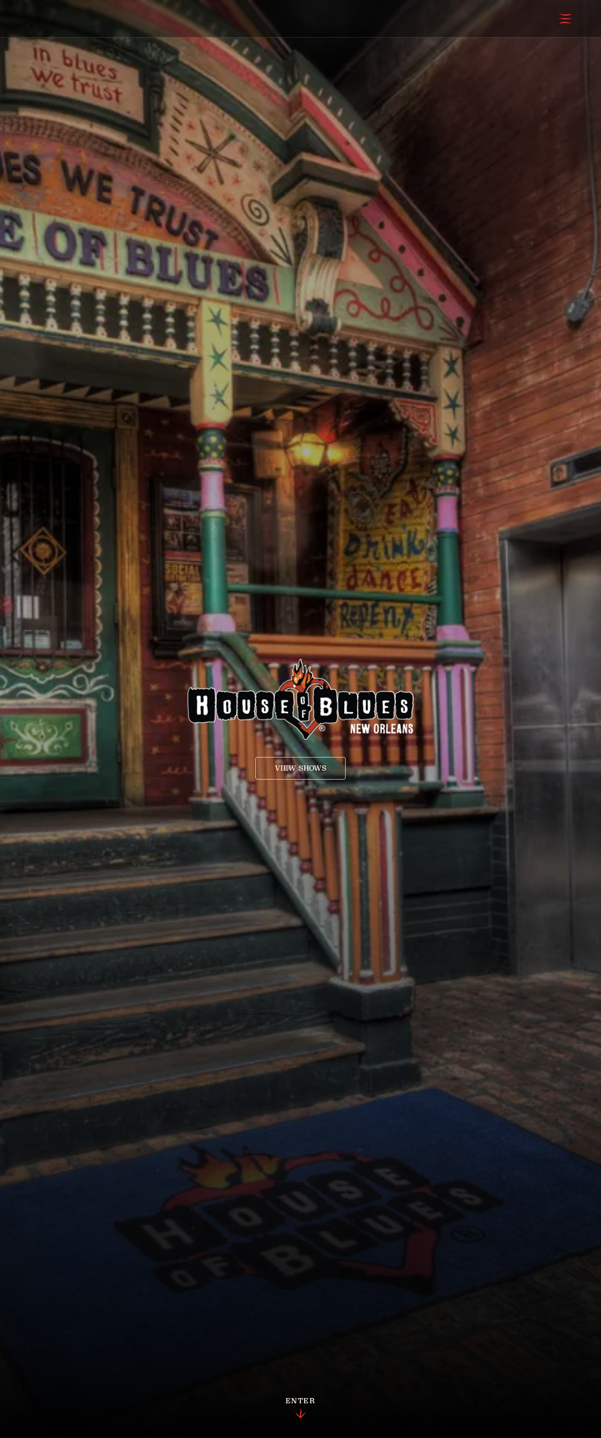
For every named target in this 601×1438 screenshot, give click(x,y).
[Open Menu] (565, 19)
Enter (300, 1408)
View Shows (300, 768)
